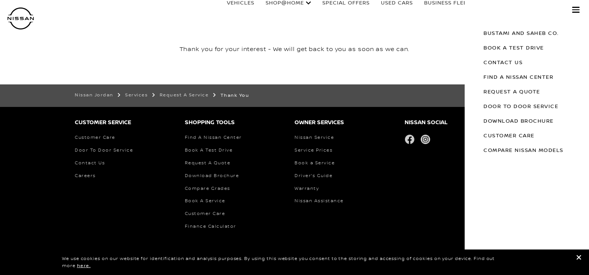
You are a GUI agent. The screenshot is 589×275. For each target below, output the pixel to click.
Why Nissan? (536, 10)
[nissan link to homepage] (21, 19)
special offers (338, 10)
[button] (576, 10)
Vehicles (233, 10)
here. (84, 266)
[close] (578, 258)
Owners (487, 10)
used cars (390, 10)
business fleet (440, 10)
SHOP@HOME (277, 10)
